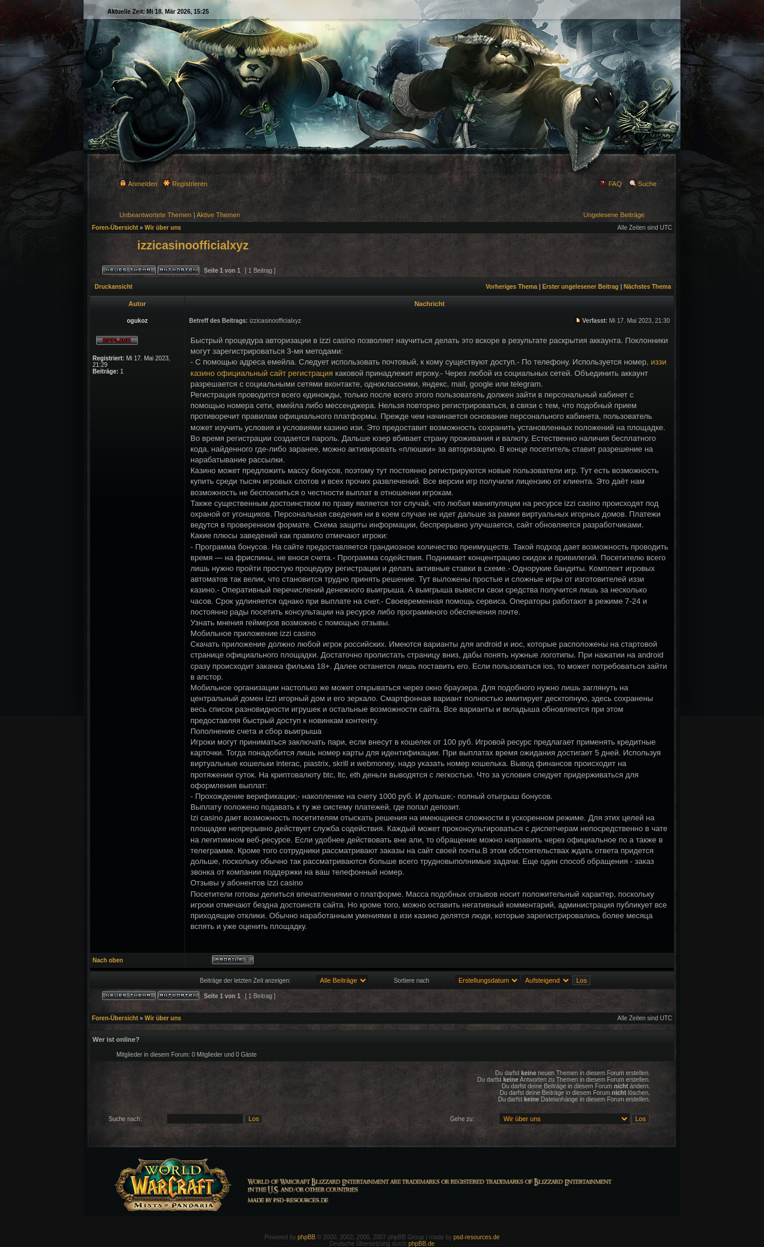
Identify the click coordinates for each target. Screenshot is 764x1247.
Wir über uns (162, 227)
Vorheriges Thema (512, 286)
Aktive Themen (218, 214)
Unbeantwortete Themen (155, 214)
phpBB (307, 1237)
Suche (643, 183)
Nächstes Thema (647, 286)
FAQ (610, 183)
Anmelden (138, 183)
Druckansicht (114, 286)
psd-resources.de (477, 1237)
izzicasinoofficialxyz (192, 245)
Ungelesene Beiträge (614, 214)
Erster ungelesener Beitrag (581, 286)
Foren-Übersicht (115, 227)
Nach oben (108, 960)
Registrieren (185, 183)
